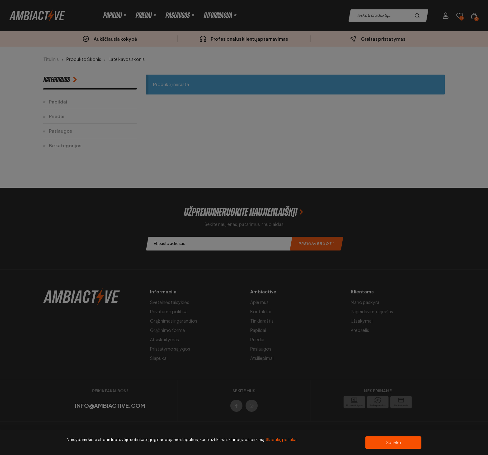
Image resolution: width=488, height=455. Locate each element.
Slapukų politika (281, 439)
